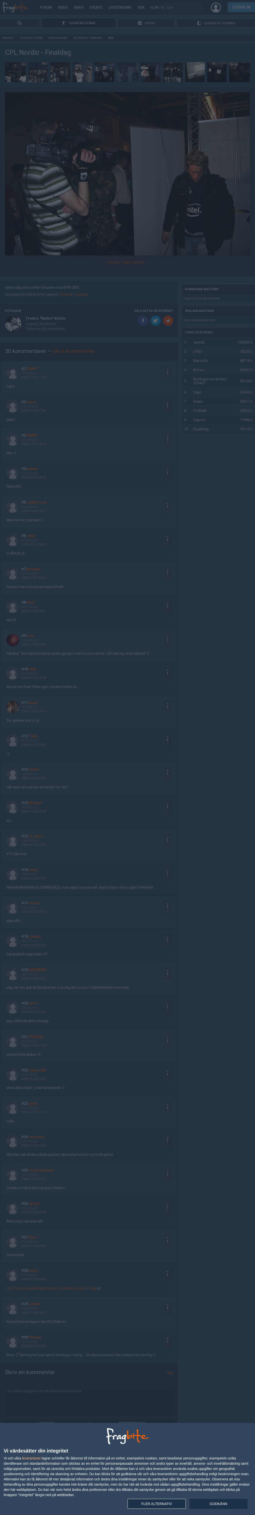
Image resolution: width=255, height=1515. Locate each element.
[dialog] (127, 1469)
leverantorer (31, 1458)
